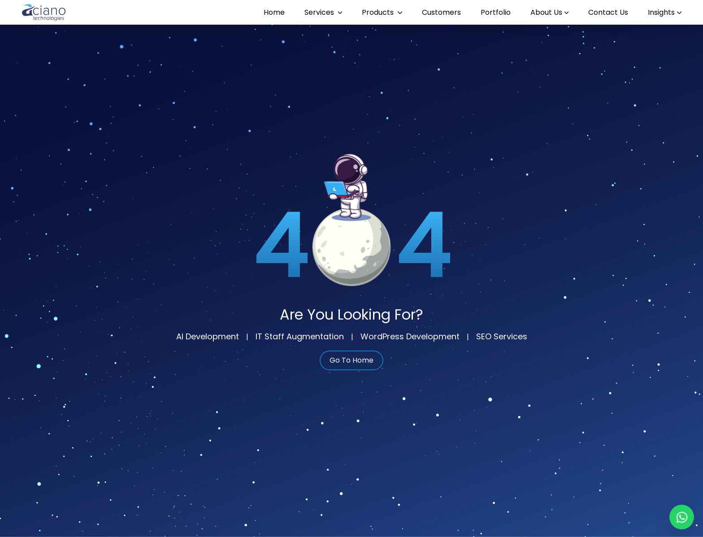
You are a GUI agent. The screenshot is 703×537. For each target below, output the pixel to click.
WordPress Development (410, 336)
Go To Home (351, 360)
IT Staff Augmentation (300, 336)
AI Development (207, 336)
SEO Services (501, 336)
